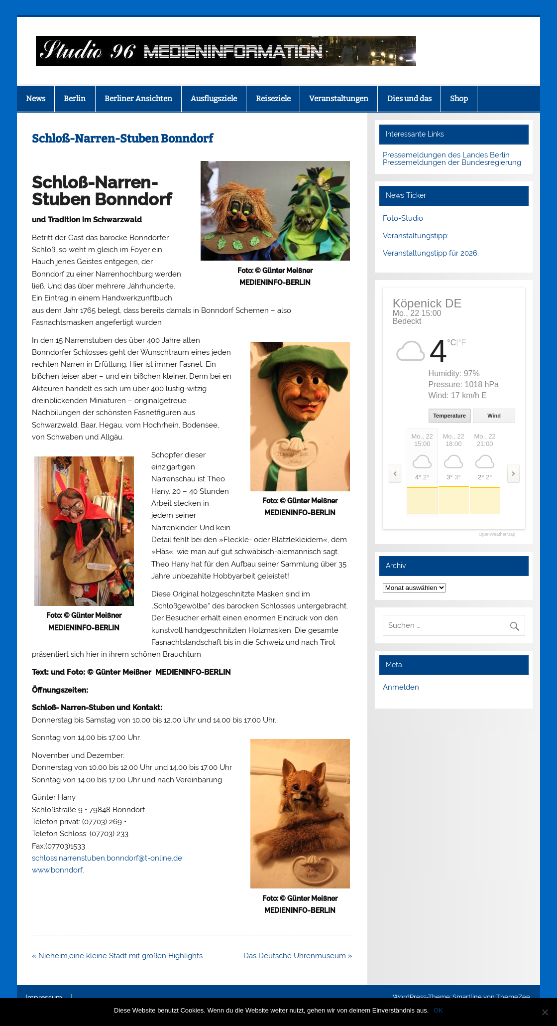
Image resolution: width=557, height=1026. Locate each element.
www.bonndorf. (58, 870)
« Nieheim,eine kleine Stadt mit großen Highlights (117, 955)
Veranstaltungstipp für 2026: (431, 253)
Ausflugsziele (214, 98)
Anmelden (401, 687)
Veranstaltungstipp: (415, 235)
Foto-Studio (403, 218)
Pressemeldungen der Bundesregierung (452, 162)
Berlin (75, 98)
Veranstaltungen (338, 98)
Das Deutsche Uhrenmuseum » (297, 955)
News (35, 98)
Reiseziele (273, 98)
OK (438, 1010)
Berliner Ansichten (138, 98)
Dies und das (409, 98)
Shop (459, 98)
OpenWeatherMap (497, 534)
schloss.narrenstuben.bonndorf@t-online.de (107, 858)
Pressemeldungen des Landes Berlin (446, 154)
